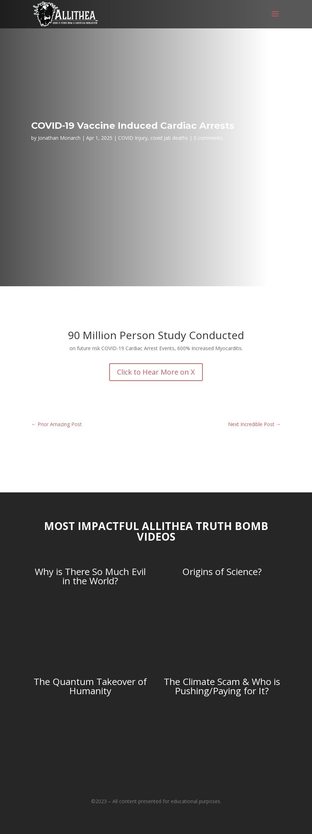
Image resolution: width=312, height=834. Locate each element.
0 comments (208, 137)
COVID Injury (132, 137)
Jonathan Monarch (59, 137)
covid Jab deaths (169, 137)
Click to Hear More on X (156, 372)
